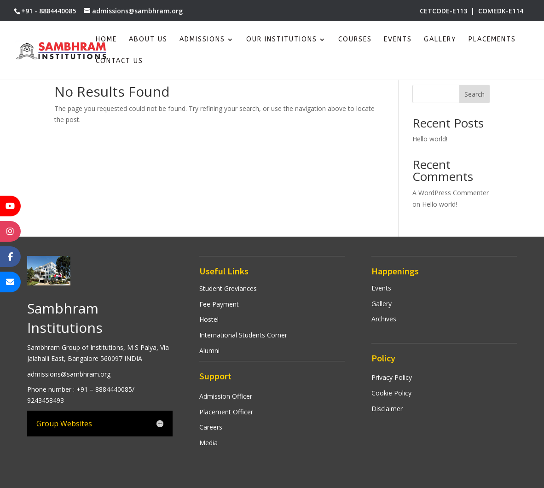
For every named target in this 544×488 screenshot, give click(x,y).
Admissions (202, 39)
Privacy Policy (391, 377)
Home (106, 39)
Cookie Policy (391, 393)
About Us (148, 39)
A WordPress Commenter (450, 192)
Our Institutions (281, 39)
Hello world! (429, 138)
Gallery (440, 39)
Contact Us (119, 61)
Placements (492, 39)
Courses (355, 39)
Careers (210, 427)
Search (474, 94)
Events (398, 39)
